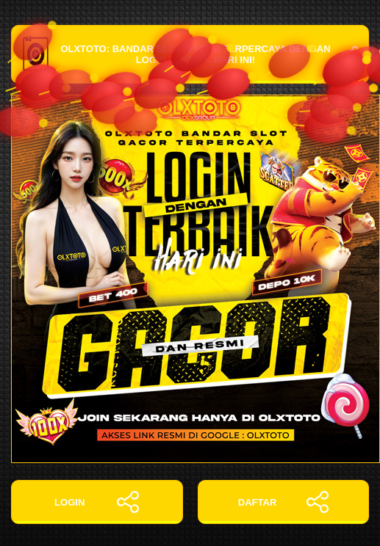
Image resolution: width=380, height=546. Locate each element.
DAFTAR (283, 502)
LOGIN (96, 502)
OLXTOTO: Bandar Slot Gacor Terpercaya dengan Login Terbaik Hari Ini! (190, 54)
